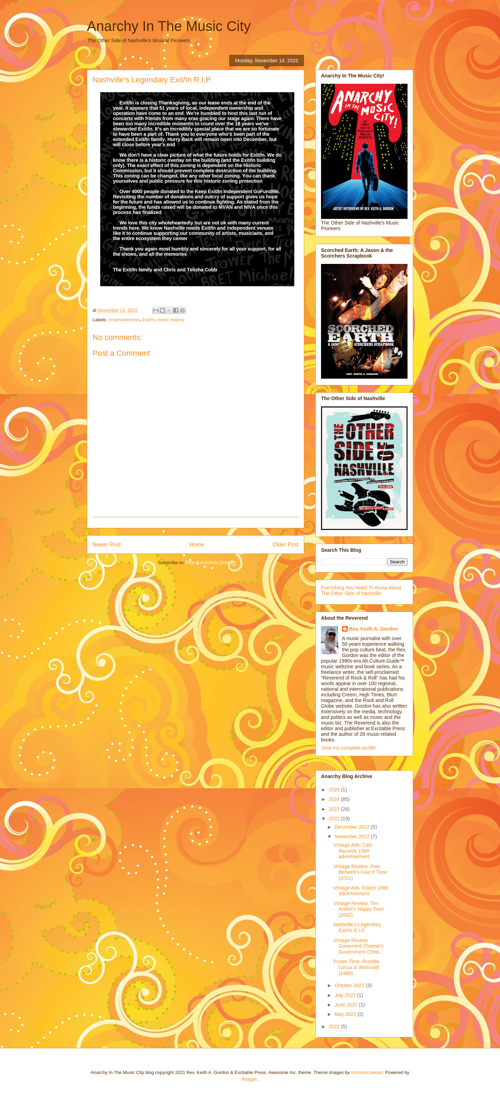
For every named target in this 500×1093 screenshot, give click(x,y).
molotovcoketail (367, 1072)
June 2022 (346, 1004)
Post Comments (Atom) (209, 562)
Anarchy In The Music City (169, 26)
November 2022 (352, 836)
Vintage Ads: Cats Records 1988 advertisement (352, 851)
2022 (335, 818)
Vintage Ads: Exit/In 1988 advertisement (360, 891)
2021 (335, 1026)
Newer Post (106, 545)
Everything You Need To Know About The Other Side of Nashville (361, 590)
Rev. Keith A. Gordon (373, 629)
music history (171, 319)
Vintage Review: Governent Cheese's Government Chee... (358, 946)
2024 (335, 799)
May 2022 (345, 1014)
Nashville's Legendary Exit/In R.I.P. (357, 927)
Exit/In (148, 319)
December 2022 (352, 827)
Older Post (286, 545)
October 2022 (350, 985)
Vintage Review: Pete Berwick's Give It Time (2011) (360, 872)
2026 (335, 789)
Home (197, 545)
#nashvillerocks (124, 319)
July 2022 (345, 995)
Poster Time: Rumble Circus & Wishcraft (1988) (356, 967)
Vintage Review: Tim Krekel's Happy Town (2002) (358, 909)
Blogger (249, 1079)
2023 (335, 809)
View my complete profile (348, 748)
